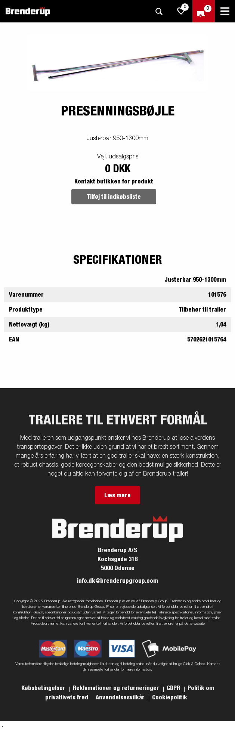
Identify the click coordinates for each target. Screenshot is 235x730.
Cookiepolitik (169, 697)
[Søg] (158, 11)
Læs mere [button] (117, 495)
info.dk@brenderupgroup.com (117, 581)
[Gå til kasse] (203, 11)
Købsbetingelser (44, 688)
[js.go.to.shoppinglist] (181, 11)
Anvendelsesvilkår (121, 697)
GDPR (174, 688)
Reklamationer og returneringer (117, 688)
